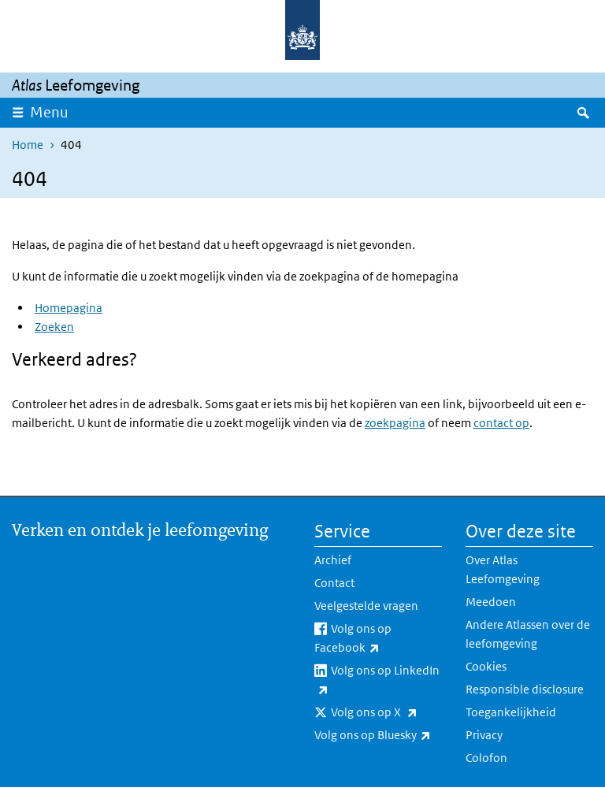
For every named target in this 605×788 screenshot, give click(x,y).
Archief (332, 559)
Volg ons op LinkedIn (377, 681)
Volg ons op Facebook (378, 639)
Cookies (486, 666)
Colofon (486, 757)
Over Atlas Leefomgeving (503, 569)
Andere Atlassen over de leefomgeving (528, 634)
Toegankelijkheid (511, 711)
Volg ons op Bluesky (378, 735)
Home (27, 144)
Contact (334, 582)
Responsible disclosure (525, 689)
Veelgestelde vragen (366, 605)
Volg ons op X (386, 712)
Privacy (484, 734)
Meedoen (491, 601)
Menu (49, 112)
